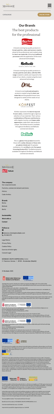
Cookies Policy (6, 246)
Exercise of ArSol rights (9, 249)
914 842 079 (8, 235)
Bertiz (4, 209)
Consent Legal (6, 253)
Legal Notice (6, 240)
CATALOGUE (7, 14)
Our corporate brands (9, 185)
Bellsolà (4, 206)
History (4, 191)
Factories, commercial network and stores (15, 188)
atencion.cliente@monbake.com (14, 233)
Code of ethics (6, 194)
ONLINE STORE (44, 14)
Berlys (4, 203)
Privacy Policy (6, 243)
